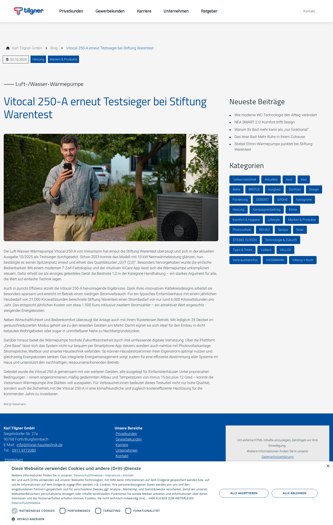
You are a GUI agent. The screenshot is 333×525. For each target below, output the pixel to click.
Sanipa (283, 229)
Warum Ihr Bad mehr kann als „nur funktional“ (271, 129)
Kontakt (122, 456)
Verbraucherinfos (245, 260)
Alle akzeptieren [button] (244, 493)
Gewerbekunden (129, 439)
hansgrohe (304, 199)
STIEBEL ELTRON (245, 240)
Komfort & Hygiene (246, 220)
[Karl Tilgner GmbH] (27, 48)
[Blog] (54, 48)
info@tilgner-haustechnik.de (39, 445)
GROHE (282, 199)
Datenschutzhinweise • (89, 475)
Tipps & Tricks (242, 250)
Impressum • (114, 475)
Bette (236, 189)
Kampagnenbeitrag (267, 209)
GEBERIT (262, 199)
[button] (112, 519)
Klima (293, 209)
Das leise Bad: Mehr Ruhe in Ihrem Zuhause (269, 136)
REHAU (264, 229)
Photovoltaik (242, 229)
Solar (300, 229)
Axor (289, 179)
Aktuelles (271, 179)
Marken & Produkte (63, 59)
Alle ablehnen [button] (294, 493)
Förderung (240, 199)
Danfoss (295, 189)
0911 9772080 (24, 450)
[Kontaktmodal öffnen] (306, 11)
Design (314, 189)
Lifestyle (274, 220)
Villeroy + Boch (302, 260)
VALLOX (285, 250)
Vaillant (266, 250)
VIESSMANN (275, 260)
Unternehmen (127, 450)
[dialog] (166, 493)
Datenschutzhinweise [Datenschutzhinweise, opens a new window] (26, 503)
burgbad (274, 189)
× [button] (328, 466)
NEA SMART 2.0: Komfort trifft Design (264, 122)
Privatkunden (126, 433)
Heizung (38, 59)
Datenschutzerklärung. (278, 457)
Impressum (14, 459)
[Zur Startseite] (29, 11)
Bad (304, 179)
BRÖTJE (254, 189)
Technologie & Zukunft (281, 240)
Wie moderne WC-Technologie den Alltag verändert (275, 115)
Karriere (122, 445)
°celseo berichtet (244, 179)
